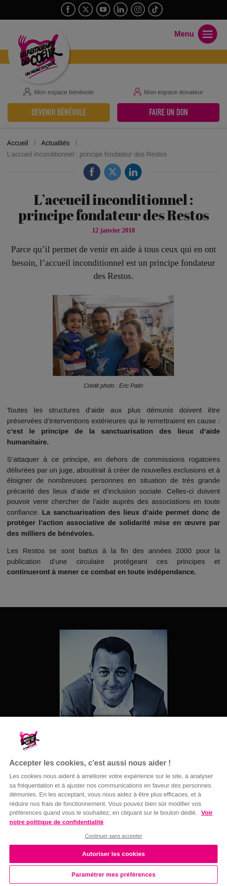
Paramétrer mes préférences (114, 874)
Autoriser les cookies (113, 853)
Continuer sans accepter (113, 836)
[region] (113, 800)
